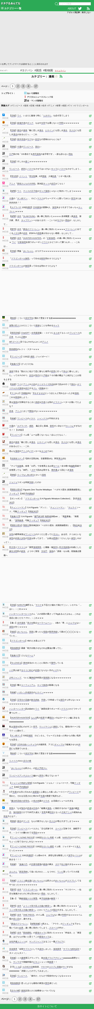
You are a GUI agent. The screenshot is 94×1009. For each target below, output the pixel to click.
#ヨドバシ (26, 70)
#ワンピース (16, 105)
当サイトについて (47, 1006)
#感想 (64, 105)
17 (35, 86)
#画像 (37, 105)
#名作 (43, 105)
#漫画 (25, 105)
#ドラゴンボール (81, 105)
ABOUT (72, 8)
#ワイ (70, 105)
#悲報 (31, 105)
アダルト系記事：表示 (79, 12)
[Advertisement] (47, 37)
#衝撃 (57, 105)
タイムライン (60, 71)
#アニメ (50, 105)
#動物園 (48, 70)
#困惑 (38, 70)
